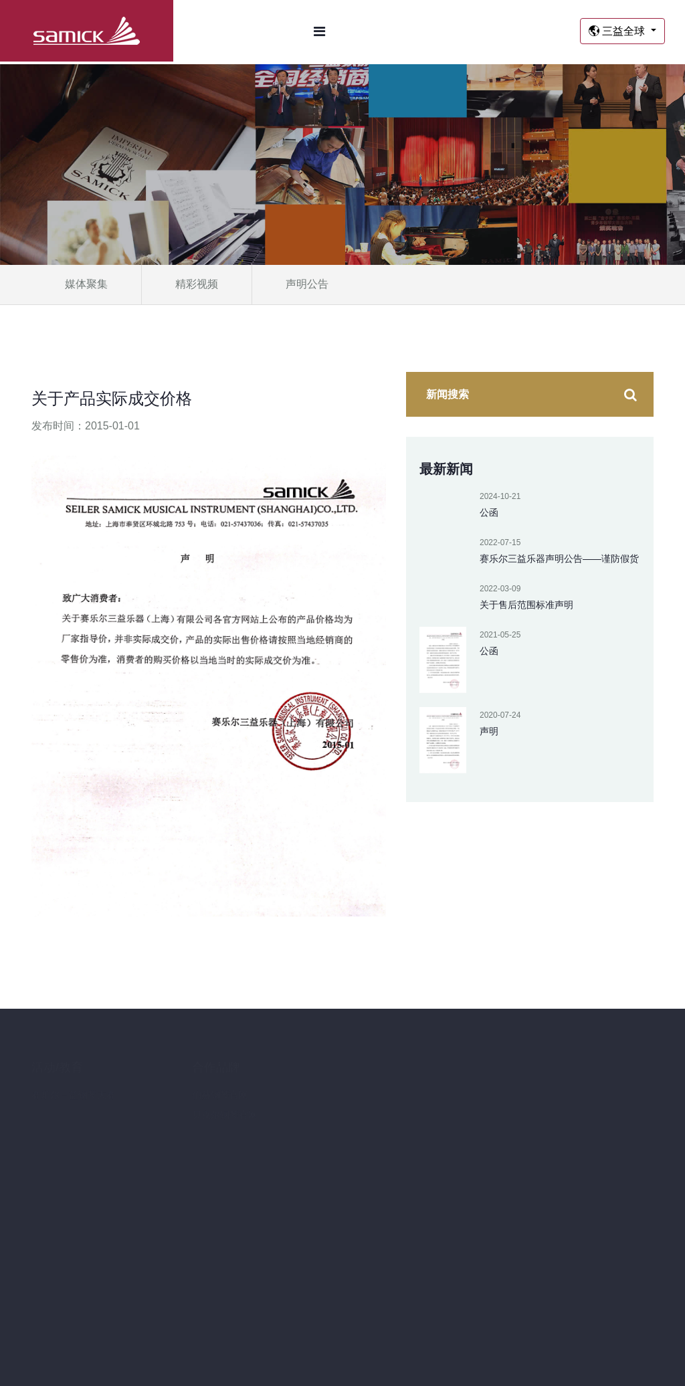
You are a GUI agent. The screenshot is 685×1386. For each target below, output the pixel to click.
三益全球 (618, 31)
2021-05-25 (500, 634)
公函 (489, 512)
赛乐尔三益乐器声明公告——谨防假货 (559, 558)
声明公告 (307, 284)
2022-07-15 (500, 542)
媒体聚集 (86, 284)
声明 (489, 731)
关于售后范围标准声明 (526, 604)
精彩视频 (196, 284)
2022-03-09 (500, 588)
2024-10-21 (500, 496)
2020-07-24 (500, 715)
